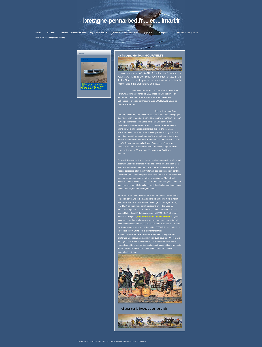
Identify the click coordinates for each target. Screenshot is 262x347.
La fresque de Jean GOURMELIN (187, 33)
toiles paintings (164, 33)
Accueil (38, 33)
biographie (51, 33)
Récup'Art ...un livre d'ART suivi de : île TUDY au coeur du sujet (84, 33)
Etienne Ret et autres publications (125, 33)
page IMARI (148, 33)
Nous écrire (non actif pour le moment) (50, 37)
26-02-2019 (84, 59)
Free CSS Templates (139, 341)
